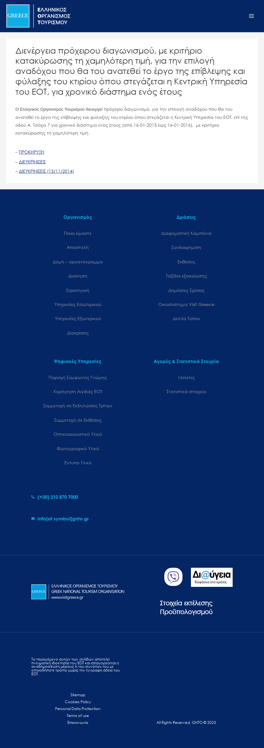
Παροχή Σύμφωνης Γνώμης (78, 377)
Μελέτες (186, 377)
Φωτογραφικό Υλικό (78, 448)
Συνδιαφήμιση (186, 247)
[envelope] (60, 518)
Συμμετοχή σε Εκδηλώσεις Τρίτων (78, 405)
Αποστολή (78, 247)
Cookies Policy (78, 701)
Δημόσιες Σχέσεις (186, 290)
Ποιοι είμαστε (78, 233)
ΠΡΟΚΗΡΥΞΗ (31, 152)
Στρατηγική (77, 290)
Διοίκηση (77, 276)
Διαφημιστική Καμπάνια (186, 233)
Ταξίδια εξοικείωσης (186, 276)
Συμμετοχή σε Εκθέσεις (78, 420)
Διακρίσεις (78, 333)
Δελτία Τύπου (186, 318)
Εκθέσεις (186, 262)
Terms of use (78, 715)
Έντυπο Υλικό (78, 463)
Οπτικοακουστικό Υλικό (78, 434)
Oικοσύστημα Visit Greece (186, 304)
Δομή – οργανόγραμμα (78, 262)
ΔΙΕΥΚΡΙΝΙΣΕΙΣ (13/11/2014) (46, 171)
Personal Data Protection (77, 708)
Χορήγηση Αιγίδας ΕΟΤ (77, 391)
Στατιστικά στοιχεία (186, 391)
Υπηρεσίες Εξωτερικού (78, 318)
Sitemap (78, 695)
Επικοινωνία (77, 722)
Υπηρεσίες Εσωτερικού (77, 304)
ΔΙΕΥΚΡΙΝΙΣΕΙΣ (32, 162)
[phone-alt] (54, 497)
